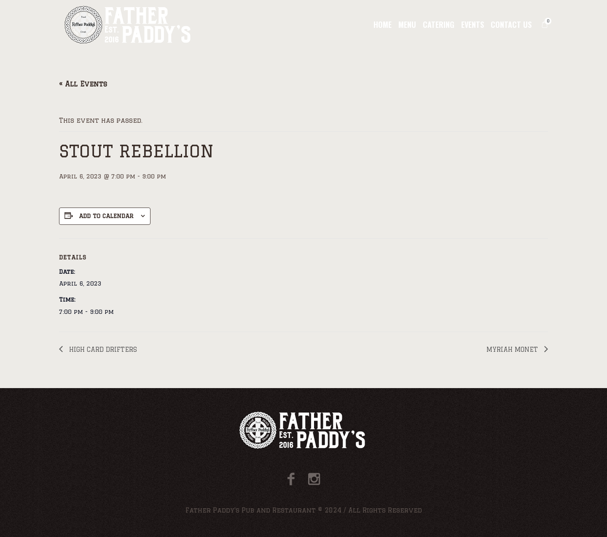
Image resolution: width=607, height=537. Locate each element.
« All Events (83, 84)
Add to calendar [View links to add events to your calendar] (106, 216)
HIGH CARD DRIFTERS (102, 349)
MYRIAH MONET (513, 349)
